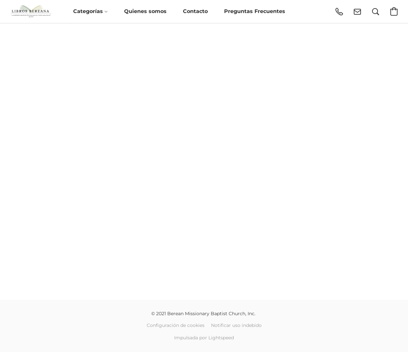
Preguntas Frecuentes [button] (254, 11)
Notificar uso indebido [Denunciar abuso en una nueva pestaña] (236, 325)
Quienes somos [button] (145, 11)
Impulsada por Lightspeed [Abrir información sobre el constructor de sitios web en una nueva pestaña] (204, 338)
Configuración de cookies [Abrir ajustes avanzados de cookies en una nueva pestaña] (175, 325)
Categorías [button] (90, 11)
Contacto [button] (195, 11)
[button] (31, 11)
